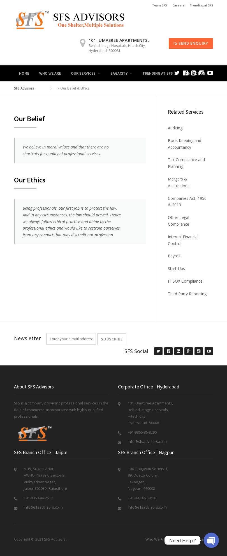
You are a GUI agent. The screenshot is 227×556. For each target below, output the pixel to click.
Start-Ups (176, 268)
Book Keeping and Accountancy (184, 144)
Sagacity (119, 73)
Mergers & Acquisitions (178, 182)
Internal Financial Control (183, 240)
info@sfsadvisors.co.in (147, 441)
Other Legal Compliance (178, 221)
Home (24, 73)
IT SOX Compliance (185, 281)
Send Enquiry (190, 43)
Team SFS (159, 5)
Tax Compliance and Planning (186, 163)
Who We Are (50, 73)
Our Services (83, 73)
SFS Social (136, 351)
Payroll (174, 255)
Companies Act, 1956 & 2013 (187, 202)
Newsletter (27, 338)
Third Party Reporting (187, 293)
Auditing (175, 128)
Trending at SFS (201, 5)
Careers (178, 5)
